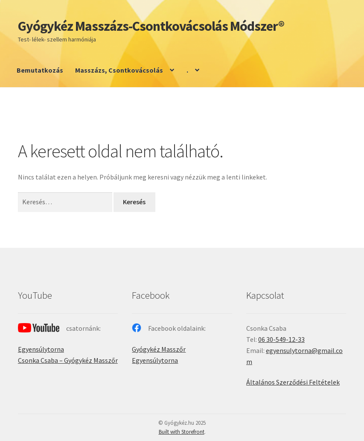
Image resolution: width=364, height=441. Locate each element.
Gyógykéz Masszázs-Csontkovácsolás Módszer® (151, 26)
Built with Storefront (181, 431)
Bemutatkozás (40, 70)
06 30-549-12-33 (281, 339)
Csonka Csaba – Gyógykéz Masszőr (68, 360)
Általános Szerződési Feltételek (293, 382)
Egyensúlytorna (41, 349)
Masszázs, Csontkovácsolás (119, 70)
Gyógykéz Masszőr (159, 349)
